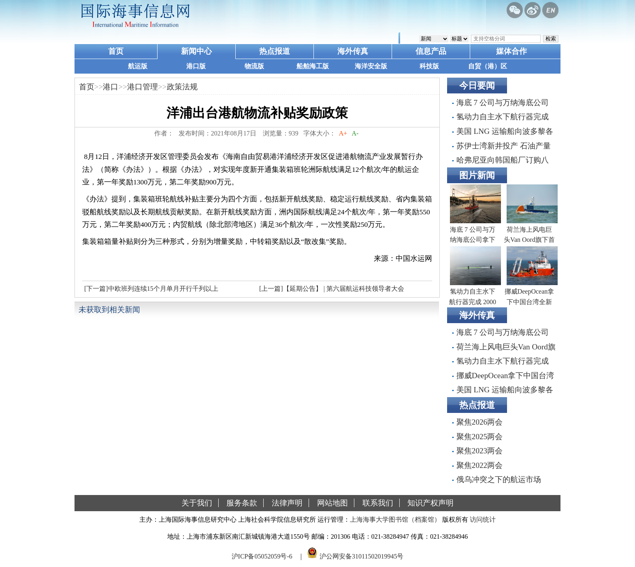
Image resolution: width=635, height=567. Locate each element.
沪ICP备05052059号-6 (262, 556)
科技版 (429, 66)
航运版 (137, 66)
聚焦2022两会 (479, 465)
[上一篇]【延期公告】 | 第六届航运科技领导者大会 (331, 288)
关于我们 (196, 503)
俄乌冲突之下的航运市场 (498, 479)
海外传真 (352, 51)
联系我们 (377, 503)
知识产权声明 (430, 503)
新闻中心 (196, 51)
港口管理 (142, 87)
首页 (116, 51)
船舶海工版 (312, 66)
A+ (343, 133)
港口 (110, 87)
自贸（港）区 (487, 66)
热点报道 (274, 51)
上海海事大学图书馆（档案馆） (395, 519)
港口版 (196, 66)
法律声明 (287, 503)
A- (355, 133)
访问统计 (483, 519)
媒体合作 (511, 51)
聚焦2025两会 (479, 436)
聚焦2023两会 (479, 450)
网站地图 (332, 503)
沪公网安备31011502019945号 (361, 556)
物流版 (254, 66)
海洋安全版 (371, 66)
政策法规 (182, 87)
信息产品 (431, 51)
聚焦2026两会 (479, 422)
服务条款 (241, 503)
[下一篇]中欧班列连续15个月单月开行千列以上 (151, 288)
